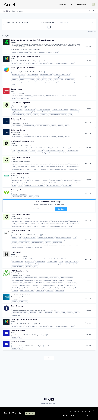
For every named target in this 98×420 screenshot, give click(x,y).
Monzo (13, 60)
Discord (13, 357)
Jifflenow (14, 251)
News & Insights (82, 4)
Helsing (13, 273)
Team (71, 4)
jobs (7, 11)
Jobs (84, 411)
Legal (92, 416)
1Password (14, 330)
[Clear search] (37, 22)
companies (19, 11)
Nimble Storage (16, 293)
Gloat (13, 95)
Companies (62, 4)
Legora (13, 110)
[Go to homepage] (9, 4)
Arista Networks (16, 127)
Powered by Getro (92, 31)
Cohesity (14, 43)
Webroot (14, 205)
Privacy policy (44, 403)
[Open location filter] (92, 22)
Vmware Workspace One (18, 318)
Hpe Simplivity (15, 185)
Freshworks (14, 72)
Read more (89, 47)
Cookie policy (52, 403)
